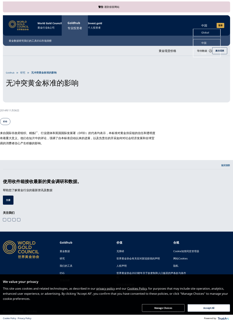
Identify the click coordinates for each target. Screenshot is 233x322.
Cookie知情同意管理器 (188, 250)
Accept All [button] (209, 308)
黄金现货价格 (158, 47)
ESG (69, 37)
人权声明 (122, 266)
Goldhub (90, 23)
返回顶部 (225, 162)
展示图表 (219, 47)
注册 (8, 198)
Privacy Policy (24, 318)
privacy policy (105, 288)
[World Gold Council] (19, 23)
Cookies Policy (137, 288)
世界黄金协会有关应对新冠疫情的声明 (141, 258)
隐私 (176, 266)
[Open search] (188, 23)
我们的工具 (51, 37)
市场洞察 (87, 37)
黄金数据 (14, 37)
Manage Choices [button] (163, 308)
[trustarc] (223, 318)
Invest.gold (117, 23)
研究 (32, 37)
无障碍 (120, 250)
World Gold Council (57, 23)
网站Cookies (181, 258)
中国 (204, 23)
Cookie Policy (9, 318)
